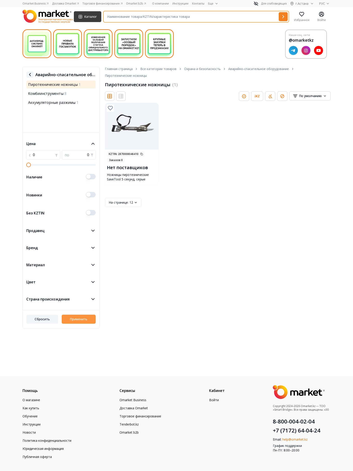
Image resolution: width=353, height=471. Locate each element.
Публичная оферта (37, 457)
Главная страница (119, 69)
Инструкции (180, 3)
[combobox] (309, 95)
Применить (78, 319)
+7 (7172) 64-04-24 (296, 430)
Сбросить (42, 319)
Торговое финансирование (140, 416)
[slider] (28, 165)
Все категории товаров (158, 69)
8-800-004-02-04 (294, 421)
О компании (160, 3)
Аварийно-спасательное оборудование (258, 69)
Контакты (198, 3)
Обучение (30, 416)
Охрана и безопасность (202, 69)
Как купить (31, 408)
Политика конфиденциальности (47, 440)
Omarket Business (133, 400)
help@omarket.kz (295, 439)
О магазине (31, 400)
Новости (29, 432)
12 (123, 202)
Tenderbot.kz (129, 424)
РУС (324, 3)
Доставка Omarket (134, 408)
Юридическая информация (43, 448)
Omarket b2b (129, 432)
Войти (214, 400)
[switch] (91, 176)
